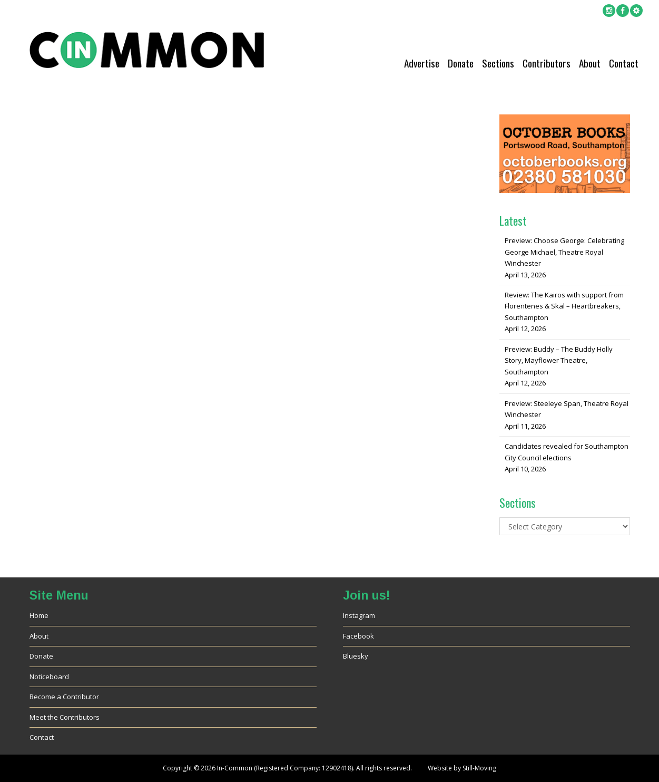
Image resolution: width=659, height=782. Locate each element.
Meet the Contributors (64, 717)
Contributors (547, 63)
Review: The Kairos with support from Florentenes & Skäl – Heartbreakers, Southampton (564, 306)
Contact (623, 63)
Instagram (359, 615)
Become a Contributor (64, 696)
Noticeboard (49, 676)
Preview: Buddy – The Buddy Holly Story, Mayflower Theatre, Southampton (559, 360)
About (590, 63)
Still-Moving (479, 768)
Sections (498, 63)
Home (38, 615)
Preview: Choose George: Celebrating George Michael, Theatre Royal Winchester (564, 252)
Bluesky (355, 656)
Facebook (358, 636)
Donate (461, 63)
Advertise (421, 63)
